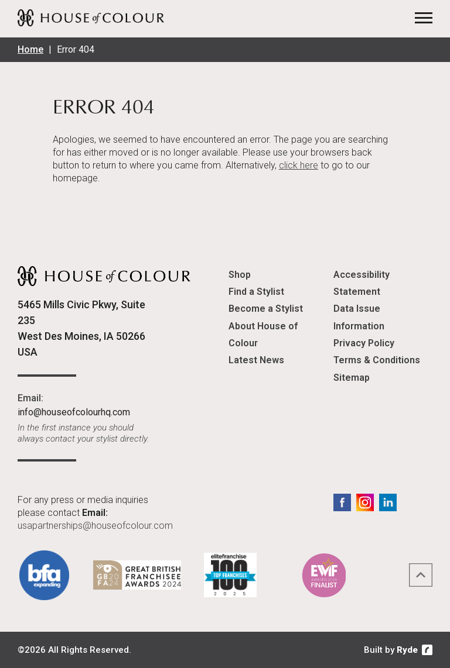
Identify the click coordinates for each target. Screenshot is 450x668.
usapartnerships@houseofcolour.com (95, 525)
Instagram (365, 502)
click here (298, 165)
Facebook (342, 502)
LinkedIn (388, 502)
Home (30, 49)
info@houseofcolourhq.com (74, 412)
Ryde (407, 650)
